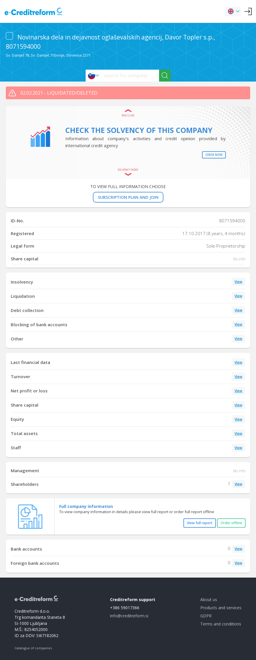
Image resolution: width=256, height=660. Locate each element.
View (238, 281)
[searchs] (130, 76)
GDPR (206, 615)
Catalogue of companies (33, 648)
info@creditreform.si (129, 615)
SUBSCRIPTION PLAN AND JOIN (128, 197)
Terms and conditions (220, 624)
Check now (213, 155)
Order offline (231, 522)
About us (208, 599)
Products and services (220, 607)
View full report (199, 522)
